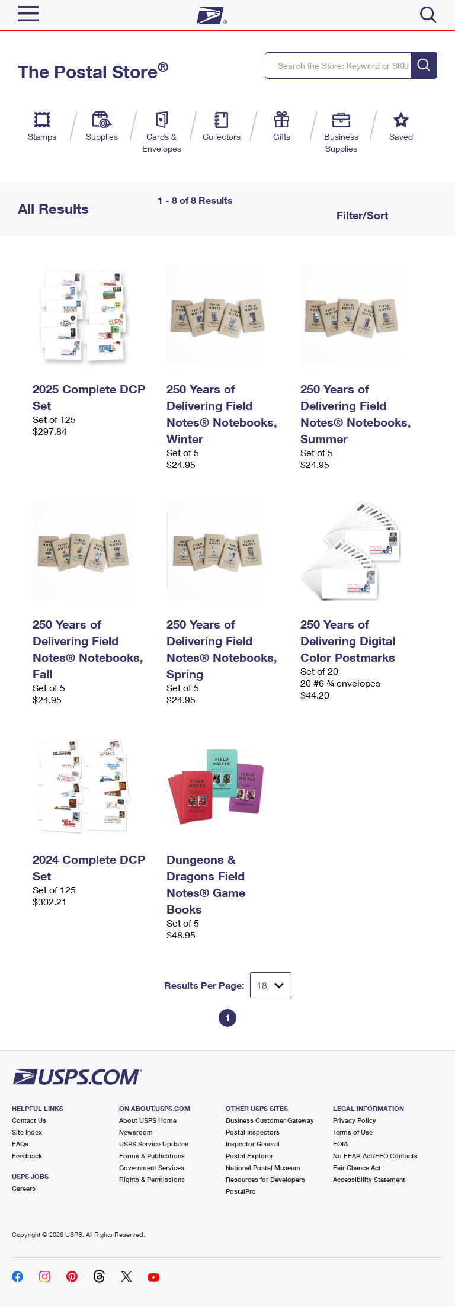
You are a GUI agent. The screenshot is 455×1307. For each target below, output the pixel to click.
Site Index (27, 1132)
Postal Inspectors (253, 1132)
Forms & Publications (152, 1155)
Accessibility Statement (369, 1179)
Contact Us (29, 1120)
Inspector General (253, 1144)
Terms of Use (353, 1132)
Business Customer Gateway (270, 1120)
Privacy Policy (354, 1120)
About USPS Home (148, 1120)
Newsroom (136, 1132)
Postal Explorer (249, 1155)
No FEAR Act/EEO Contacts (375, 1155)
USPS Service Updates (153, 1144)
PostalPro (241, 1191)
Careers (24, 1188)
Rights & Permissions (152, 1179)
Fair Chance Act (357, 1167)
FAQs (20, 1144)
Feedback (27, 1155)
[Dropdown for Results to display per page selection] (270, 985)
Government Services (151, 1167)
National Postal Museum (263, 1167)
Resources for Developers (265, 1179)
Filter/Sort (361, 215)
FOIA (340, 1144)
